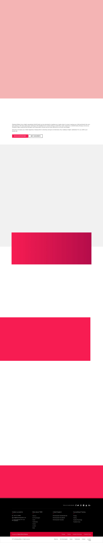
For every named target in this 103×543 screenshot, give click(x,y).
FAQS (33, 528)
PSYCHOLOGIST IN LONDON (59, 517)
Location (34, 526)
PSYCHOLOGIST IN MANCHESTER (60, 515)
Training (75, 517)
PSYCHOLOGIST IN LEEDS (58, 519)
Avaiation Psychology (77, 519)
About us (34, 515)
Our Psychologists (36, 517)
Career (33, 519)
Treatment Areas (76, 522)
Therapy (75, 515)
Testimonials (35, 522)
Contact (34, 524)
